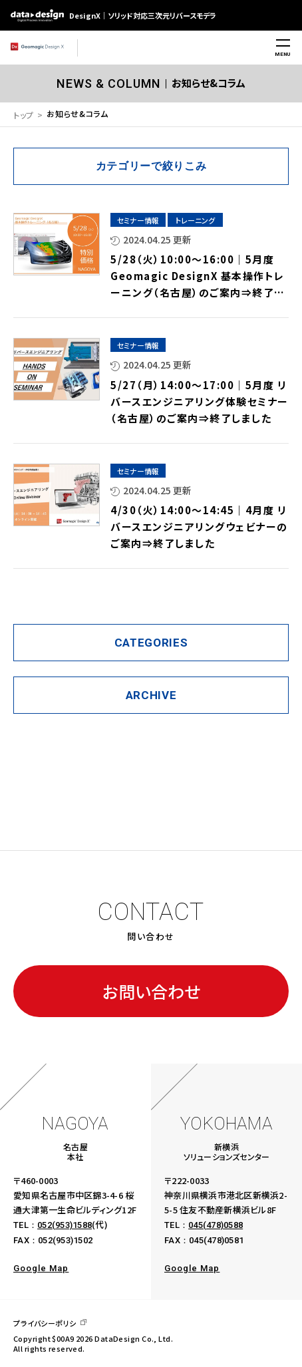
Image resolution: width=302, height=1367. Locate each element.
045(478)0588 (215, 1225)
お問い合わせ (151, 991)
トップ (23, 114)
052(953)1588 (64, 1225)
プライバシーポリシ (44, 1323)
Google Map (41, 1268)
